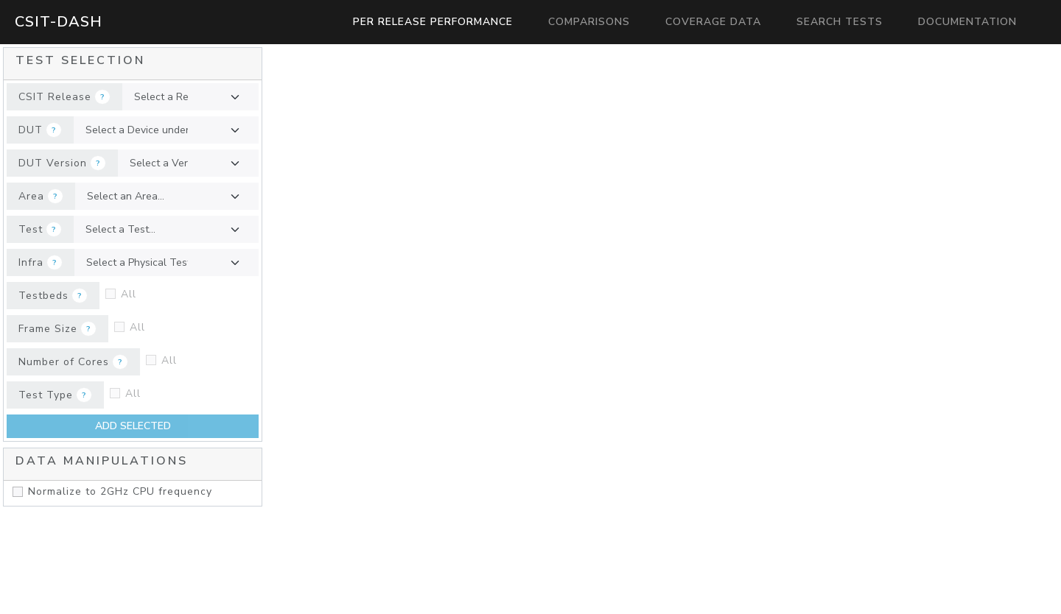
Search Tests (839, 22)
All (128, 294)
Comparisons (589, 22)
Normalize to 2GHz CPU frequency (120, 491)
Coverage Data (713, 22)
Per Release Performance (433, 22)
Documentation (967, 22)
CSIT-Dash (58, 22)
